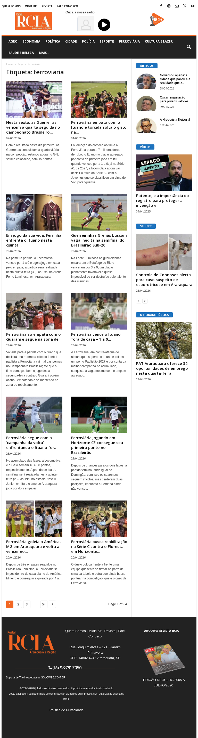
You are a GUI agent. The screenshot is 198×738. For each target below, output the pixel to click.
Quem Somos (11, 6)
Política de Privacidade (67, 710)
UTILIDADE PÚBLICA (154, 315)
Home (9, 64)
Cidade (71, 41)
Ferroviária (129, 41)
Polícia (88, 41)
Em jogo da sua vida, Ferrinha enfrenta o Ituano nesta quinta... (33, 240)
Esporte (107, 41)
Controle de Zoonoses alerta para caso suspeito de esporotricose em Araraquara (164, 279)
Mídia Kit (31, 6)
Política (52, 41)
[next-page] (144, 301)
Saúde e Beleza (21, 53)
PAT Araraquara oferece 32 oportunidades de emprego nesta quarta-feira (162, 368)
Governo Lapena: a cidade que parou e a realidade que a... (175, 79)
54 (44, 604)
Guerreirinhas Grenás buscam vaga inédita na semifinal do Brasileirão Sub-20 (99, 240)
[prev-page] (138, 301)
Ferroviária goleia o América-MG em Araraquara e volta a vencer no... (33, 546)
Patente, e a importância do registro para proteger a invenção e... (162, 200)
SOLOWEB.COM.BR (53, 677)
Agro (13, 41)
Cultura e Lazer (159, 41)
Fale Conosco (67, 6)
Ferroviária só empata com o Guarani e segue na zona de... (34, 337)
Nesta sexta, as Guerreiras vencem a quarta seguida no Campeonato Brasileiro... (33, 127)
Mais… (44, 53)
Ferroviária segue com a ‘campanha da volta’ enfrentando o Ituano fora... (33, 442)
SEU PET (146, 226)
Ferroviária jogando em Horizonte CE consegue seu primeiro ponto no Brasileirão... (97, 445)
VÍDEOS (145, 147)
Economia (31, 41)
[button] (188, 47)
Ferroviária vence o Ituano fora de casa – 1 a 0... (96, 337)
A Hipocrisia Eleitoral (175, 119)
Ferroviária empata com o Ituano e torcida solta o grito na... (99, 127)
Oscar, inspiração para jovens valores (174, 99)
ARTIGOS (147, 66)
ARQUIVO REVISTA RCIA (161, 631)
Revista (47, 6)
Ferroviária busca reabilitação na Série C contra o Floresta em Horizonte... (99, 546)
